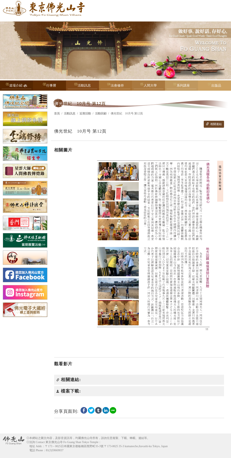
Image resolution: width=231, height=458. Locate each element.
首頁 (57, 113)
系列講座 (181, 86)
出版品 (216, 85)
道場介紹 (16, 86)
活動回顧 (101, 113)
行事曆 (51, 85)
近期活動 (85, 113)
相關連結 (214, 124)
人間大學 (148, 86)
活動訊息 (82, 86)
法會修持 (115, 86)
